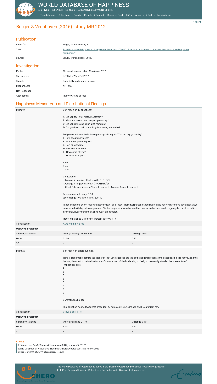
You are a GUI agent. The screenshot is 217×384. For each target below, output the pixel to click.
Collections (64, 15)
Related (100, 15)
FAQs (129, 15)
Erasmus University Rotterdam (83, 370)
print (197, 21)
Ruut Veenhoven (136, 370)
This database (47, 15)
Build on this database (159, 15)
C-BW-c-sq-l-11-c (72, 311)
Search (77, 15)
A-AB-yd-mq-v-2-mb (73, 223)
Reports (88, 15)
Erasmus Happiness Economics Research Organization (137, 366)
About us (139, 15)
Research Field (115, 15)
